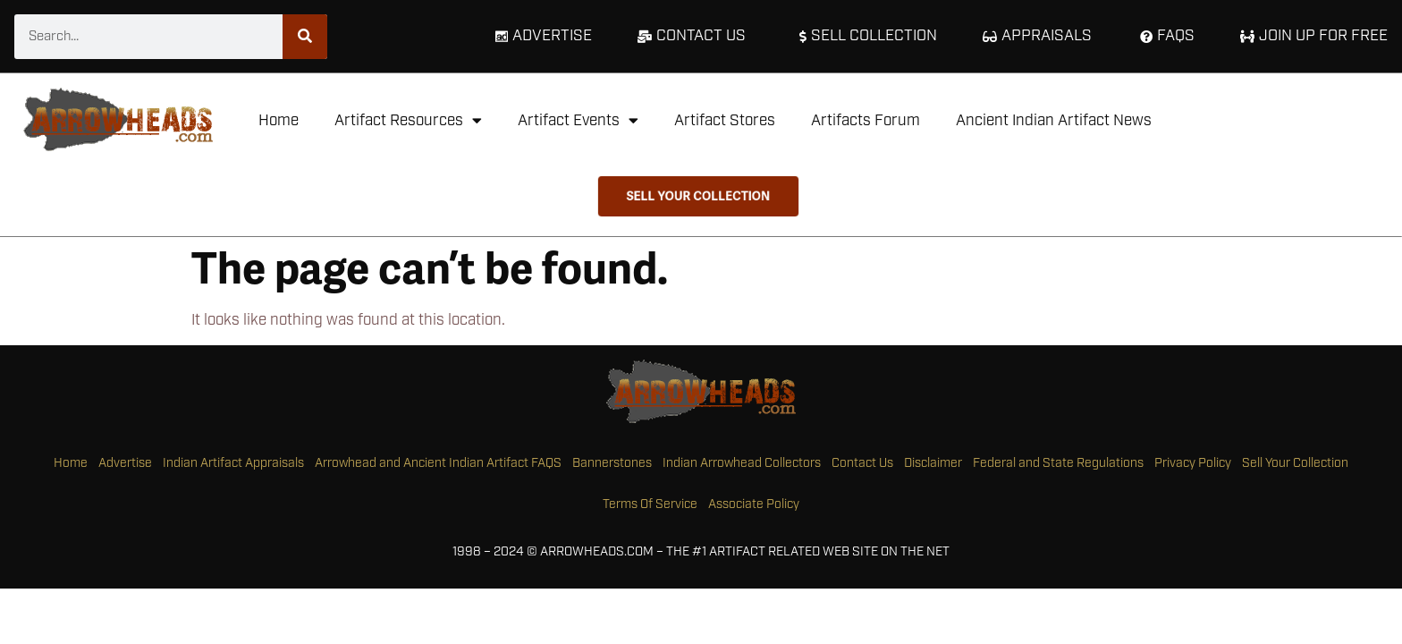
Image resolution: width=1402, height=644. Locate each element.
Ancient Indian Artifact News (1054, 121)
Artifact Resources (408, 120)
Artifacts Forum (865, 121)
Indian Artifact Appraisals (233, 463)
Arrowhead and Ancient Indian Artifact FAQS (438, 463)
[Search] (305, 36)
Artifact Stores (724, 121)
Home (278, 121)
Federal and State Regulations (1058, 463)
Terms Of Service (650, 504)
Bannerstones (612, 463)
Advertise (125, 463)
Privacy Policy (1192, 463)
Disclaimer (933, 463)
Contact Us (862, 463)
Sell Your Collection (1295, 463)
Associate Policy (753, 504)
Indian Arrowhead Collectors (742, 463)
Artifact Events (578, 120)
